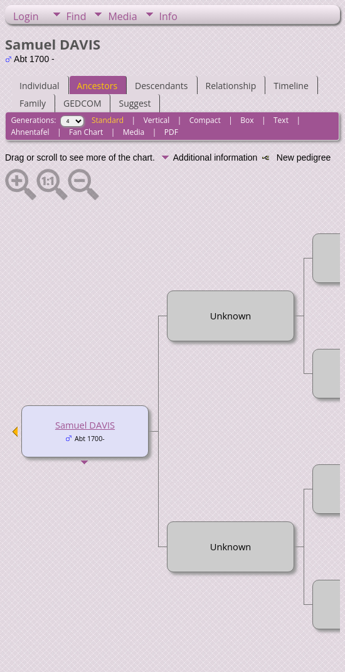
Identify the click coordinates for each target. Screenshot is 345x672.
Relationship (231, 86)
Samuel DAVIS (85, 425)
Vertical (157, 120)
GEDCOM (82, 103)
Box (246, 120)
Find (76, 16)
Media (122, 16)
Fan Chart (86, 132)
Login (26, 16)
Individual (39, 86)
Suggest (135, 103)
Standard (108, 120)
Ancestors (97, 86)
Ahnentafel (30, 132)
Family (32, 103)
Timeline (291, 86)
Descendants (161, 86)
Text (281, 120)
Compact (205, 120)
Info (168, 16)
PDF (171, 132)
